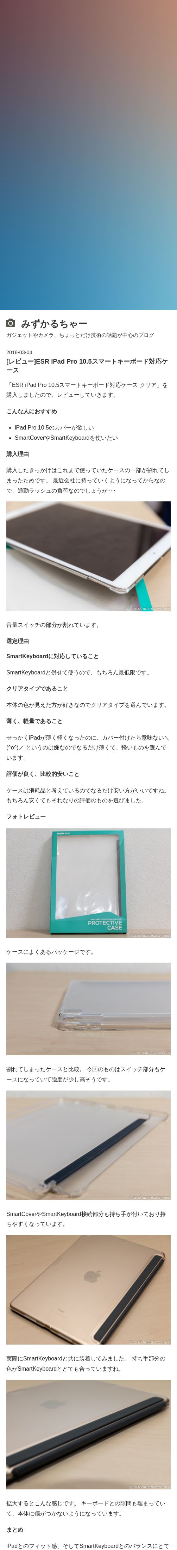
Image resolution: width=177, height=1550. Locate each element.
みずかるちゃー (46, 323)
